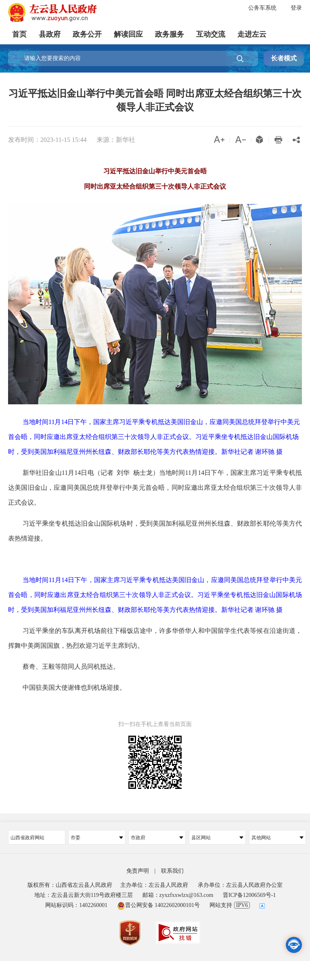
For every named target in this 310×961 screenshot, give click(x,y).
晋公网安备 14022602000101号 (158, 905)
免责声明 (137, 871)
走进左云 (251, 34)
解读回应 (128, 34)
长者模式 (284, 58)
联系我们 (172, 871)
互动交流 (210, 34)
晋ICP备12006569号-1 (249, 895)
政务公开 (87, 34)
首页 (19, 34)
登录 (296, 8)
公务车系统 (262, 8)
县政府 (50, 34)
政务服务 (169, 34)
